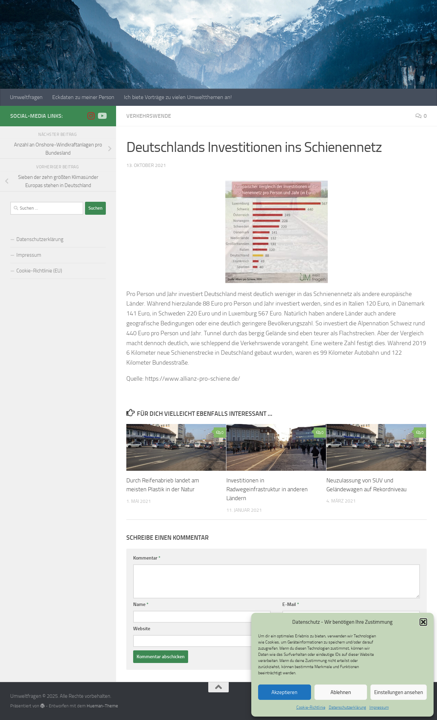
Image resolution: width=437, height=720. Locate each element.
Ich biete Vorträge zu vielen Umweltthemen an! (178, 97)
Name (141, 604)
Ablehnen (340, 692)
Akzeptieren (284, 692)
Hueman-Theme (102, 705)
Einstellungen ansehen (398, 692)
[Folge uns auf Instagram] (91, 116)
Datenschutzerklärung (347, 707)
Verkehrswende (148, 116)
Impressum (379, 707)
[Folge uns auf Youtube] (102, 116)
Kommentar (146, 558)
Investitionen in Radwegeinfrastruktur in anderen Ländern (267, 489)
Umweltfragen (26, 97)
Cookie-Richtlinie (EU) (39, 271)
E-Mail (290, 604)
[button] (423, 622)
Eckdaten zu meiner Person (83, 97)
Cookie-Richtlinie (310, 707)
